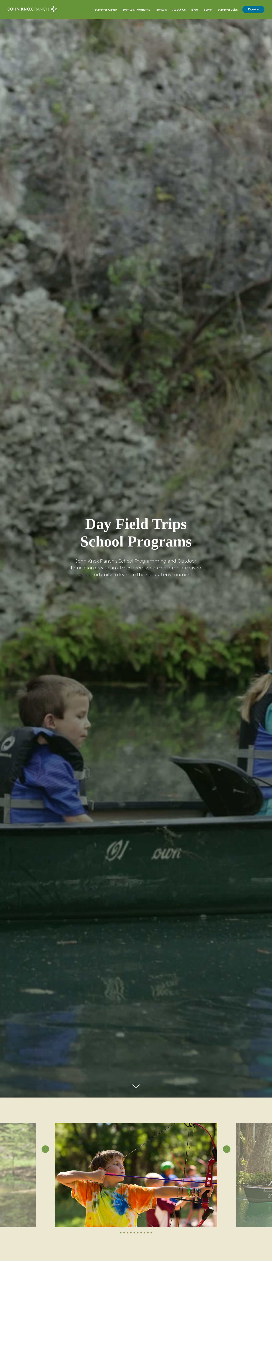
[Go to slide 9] (148, 1232)
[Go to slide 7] (141, 1232)
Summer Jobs (227, 9)
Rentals (161, 9)
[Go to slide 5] (134, 1232)
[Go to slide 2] (124, 1232)
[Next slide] (226, 1175)
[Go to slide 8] (144, 1232)
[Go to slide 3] (127, 1232)
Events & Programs (136, 9)
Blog (194, 9)
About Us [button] (179, 9)
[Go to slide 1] (120, 1232)
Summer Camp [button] (105, 9)
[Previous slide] (45, 1175)
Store (208, 9)
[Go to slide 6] (137, 1232)
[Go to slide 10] (151, 1232)
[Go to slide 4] (131, 1232)
